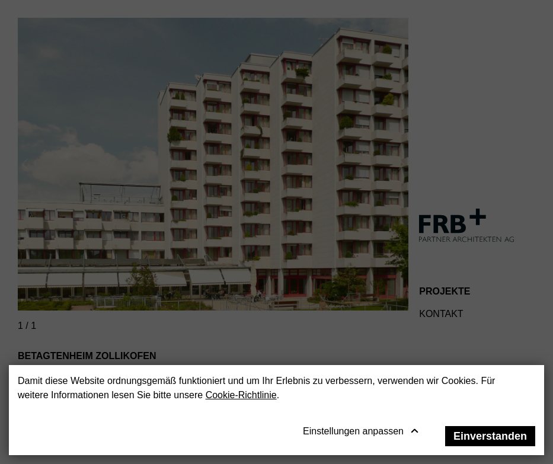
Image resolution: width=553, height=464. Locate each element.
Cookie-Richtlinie (241, 395)
